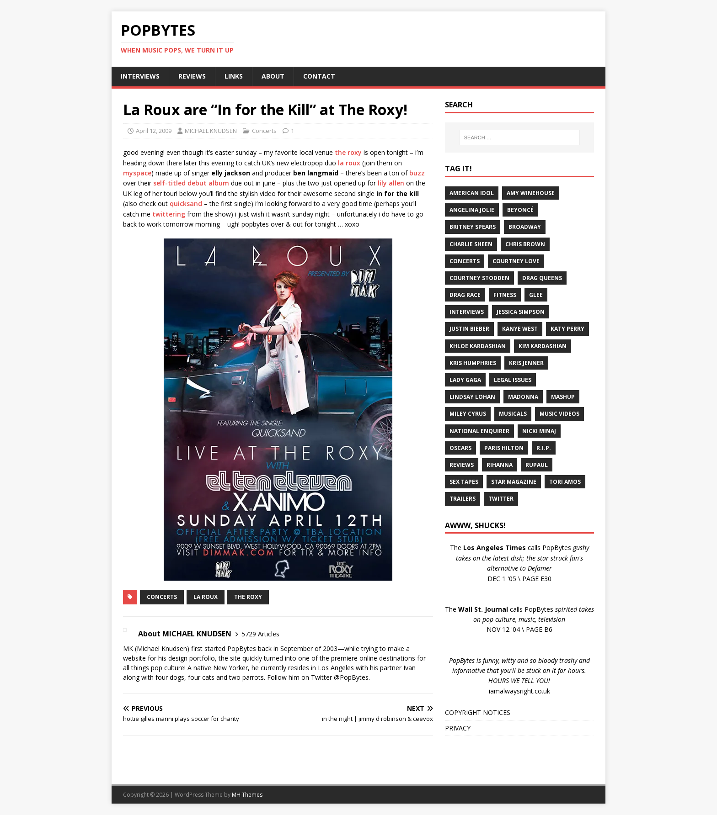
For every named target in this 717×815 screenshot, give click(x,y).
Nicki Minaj (539, 431)
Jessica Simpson (521, 312)
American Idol (471, 193)
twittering (168, 214)
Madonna (523, 397)
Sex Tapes (463, 482)
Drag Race (465, 295)
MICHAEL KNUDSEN (211, 131)
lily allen (391, 183)
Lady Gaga (465, 380)
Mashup (563, 397)
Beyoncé (520, 210)
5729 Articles (260, 634)
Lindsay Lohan (472, 397)
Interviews (466, 312)
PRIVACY (458, 728)
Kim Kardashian (543, 346)
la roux (349, 163)
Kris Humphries (472, 363)
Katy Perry (567, 329)
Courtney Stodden (479, 278)
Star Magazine (513, 482)
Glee (536, 295)
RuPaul (536, 465)
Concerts (264, 131)
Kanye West (520, 329)
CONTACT (319, 76)
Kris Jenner (526, 363)
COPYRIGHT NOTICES (477, 712)
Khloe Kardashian (477, 346)
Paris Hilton (504, 448)
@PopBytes (351, 677)
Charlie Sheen (470, 244)
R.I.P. (543, 448)
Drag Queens (542, 278)
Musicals (513, 414)
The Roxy (248, 597)
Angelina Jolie (471, 210)
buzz (417, 173)
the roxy (348, 152)
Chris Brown (525, 244)
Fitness (504, 295)
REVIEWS (192, 76)
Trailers (462, 499)
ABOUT (273, 76)
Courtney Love (516, 261)
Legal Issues (512, 380)
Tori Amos (565, 482)
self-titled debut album (191, 183)
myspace (137, 173)
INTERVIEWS (140, 76)
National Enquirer (479, 431)
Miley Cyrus (467, 414)
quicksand (186, 203)
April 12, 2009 (153, 131)
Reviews (461, 465)
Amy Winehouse (531, 193)
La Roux (205, 597)
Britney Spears (472, 227)
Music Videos (559, 414)
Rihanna (500, 465)
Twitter (501, 499)
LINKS (234, 76)
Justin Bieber (469, 329)
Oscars (460, 448)
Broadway (524, 227)
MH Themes (247, 795)
